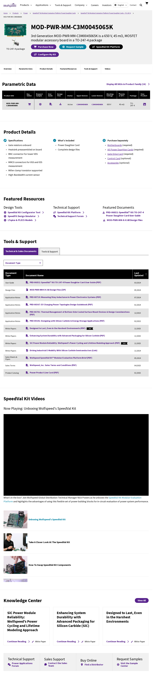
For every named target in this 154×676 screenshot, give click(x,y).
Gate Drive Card (115, 153)
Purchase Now (43, 46)
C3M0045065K (82, 104)
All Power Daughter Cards (120, 149)
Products (15, 13)
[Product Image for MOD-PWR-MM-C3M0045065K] (144, 104)
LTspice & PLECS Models (20, 220)
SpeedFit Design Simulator (22, 216)
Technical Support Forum (70, 216)
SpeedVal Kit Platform (106, 46)
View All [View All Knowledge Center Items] (142, 600)
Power (25, 13)
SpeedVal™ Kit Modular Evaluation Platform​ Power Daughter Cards (54, 13)
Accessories (113, 162)
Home (6, 13)
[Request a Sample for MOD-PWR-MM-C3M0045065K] (40, 104)
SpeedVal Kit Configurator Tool (24, 212)
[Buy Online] (29, 104)
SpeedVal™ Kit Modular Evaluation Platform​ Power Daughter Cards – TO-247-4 (106, 13)
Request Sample (72, 46)
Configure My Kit (45, 54)
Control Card (113, 158)
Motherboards (114, 145)
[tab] (21, 251)
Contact (133, 5)
